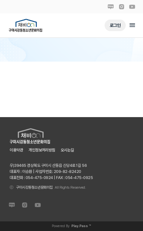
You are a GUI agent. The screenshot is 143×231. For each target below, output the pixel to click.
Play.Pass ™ (81, 226)
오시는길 (67, 150)
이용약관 (16, 150)
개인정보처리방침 (41, 150)
